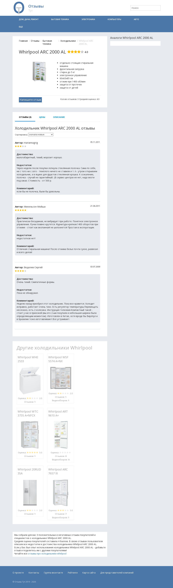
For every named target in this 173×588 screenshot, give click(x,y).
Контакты (33, 572)
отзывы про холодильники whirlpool (47, 553)
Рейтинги (73, 572)
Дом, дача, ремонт (29, 19)
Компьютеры (114, 19)
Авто (136, 19)
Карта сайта (89, 572)
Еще (21, 26)
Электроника (88, 19)
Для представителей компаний (116, 572)
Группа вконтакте (53, 572)
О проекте (18, 572)
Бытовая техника (60, 19)
